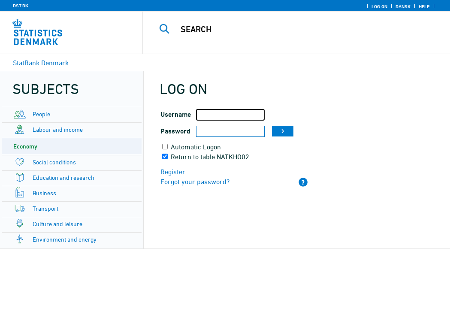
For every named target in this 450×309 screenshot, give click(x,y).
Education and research (63, 177)
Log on (379, 6)
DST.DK (20, 6)
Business (44, 193)
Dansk (403, 6)
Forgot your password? (195, 181)
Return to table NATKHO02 (210, 157)
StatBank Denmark (41, 63)
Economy (25, 146)
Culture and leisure (57, 223)
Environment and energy (65, 239)
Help (424, 6)
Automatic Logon (196, 147)
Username (175, 114)
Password (175, 131)
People (41, 114)
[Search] (298, 29)
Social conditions (54, 162)
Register (172, 172)
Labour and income (58, 129)
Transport (45, 208)
